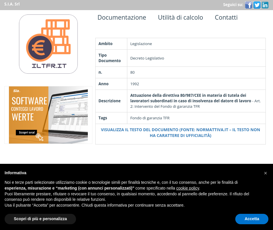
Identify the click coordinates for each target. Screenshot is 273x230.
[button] (265, 173)
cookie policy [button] (187, 188)
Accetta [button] (251, 218)
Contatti (224, 17)
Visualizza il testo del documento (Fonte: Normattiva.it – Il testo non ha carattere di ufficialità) (180, 132)
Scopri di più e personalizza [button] (40, 218)
